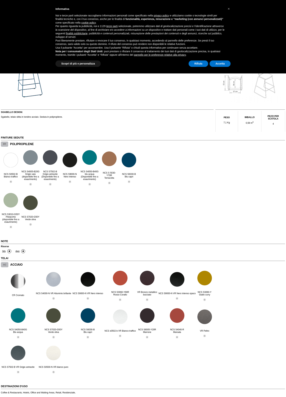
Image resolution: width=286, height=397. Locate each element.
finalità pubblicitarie (77, 33)
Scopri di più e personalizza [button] (78, 63)
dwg (18, 251)
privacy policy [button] (161, 15)
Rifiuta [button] (198, 63)
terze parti (112, 26)
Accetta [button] (220, 63)
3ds (4, 251)
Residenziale (68, 392)
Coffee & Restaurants (11, 392)
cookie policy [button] (88, 22)
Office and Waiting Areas (42, 392)
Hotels (26, 392)
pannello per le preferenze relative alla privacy (160, 54)
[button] (229, 9)
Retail (58, 392)
